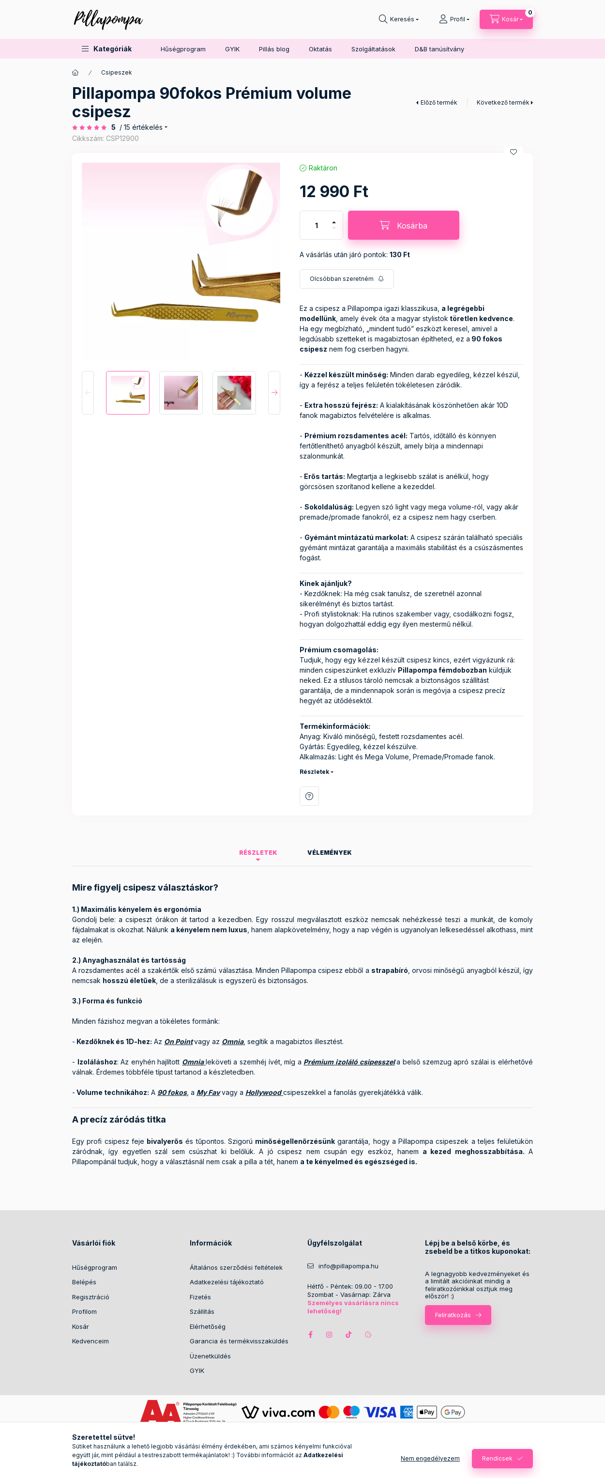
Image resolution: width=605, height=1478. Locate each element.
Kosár (80, 1326)
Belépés (84, 1282)
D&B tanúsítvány (439, 49)
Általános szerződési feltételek (236, 1267)
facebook (310, 1334)
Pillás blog (274, 49)
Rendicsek (497, 1458)
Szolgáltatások (373, 49)
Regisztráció (90, 1297)
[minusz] (334, 228)
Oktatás (320, 49)
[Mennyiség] (316, 225)
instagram (329, 1334)
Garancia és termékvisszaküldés (239, 1341)
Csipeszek (116, 72)
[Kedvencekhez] (513, 152)
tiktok (349, 1334)
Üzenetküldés (210, 1356)
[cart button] (506, 19)
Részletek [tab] (258, 852)
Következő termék (503, 102)
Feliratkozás (453, 1315)
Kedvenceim (90, 1341)
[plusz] (334, 222)
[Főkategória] (75, 72)
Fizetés (200, 1297)
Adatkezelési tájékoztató (227, 1282)
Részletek (314, 771)
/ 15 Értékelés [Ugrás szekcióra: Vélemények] (141, 127)
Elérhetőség (208, 1326)
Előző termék (439, 102)
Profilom (84, 1311)
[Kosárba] (403, 225)
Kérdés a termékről (309, 796)
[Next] (274, 393)
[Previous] (88, 393)
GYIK (232, 49)
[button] (106, 49)
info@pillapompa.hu (348, 1266)
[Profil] (454, 19)
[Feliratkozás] (347, 279)
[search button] (399, 19)
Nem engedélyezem (430, 1458)
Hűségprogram (183, 49)
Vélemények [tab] (329, 852)
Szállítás (202, 1311)
